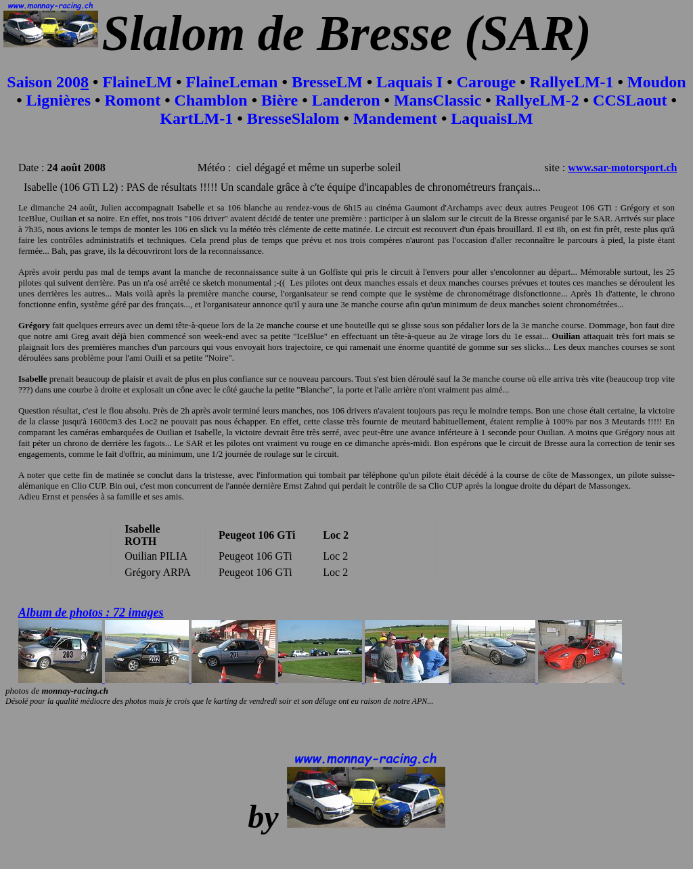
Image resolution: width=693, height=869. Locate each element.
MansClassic (437, 100)
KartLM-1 (196, 118)
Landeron (346, 100)
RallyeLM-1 (572, 82)
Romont (133, 100)
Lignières (58, 100)
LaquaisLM (492, 118)
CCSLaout (630, 100)
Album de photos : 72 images (91, 612)
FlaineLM (137, 82)
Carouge (486, 82)
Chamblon (211, 100)
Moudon (656, 82)
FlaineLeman (231, 82)
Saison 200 (44, 82)
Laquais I (409, 82)
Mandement (395, 118)
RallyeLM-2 (537, 100)
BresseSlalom (293, 118)
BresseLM (327, 82)
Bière (279, 100)
